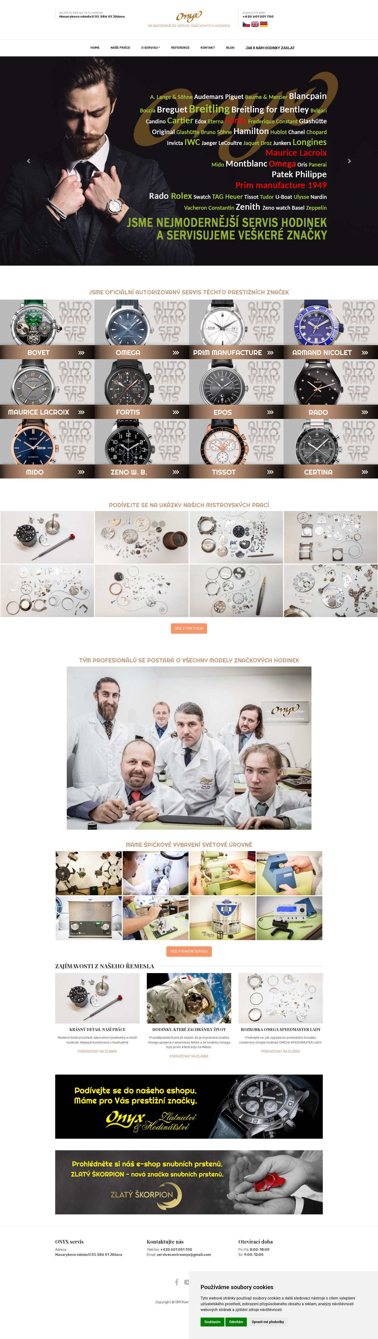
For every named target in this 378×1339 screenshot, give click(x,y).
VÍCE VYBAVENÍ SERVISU (189, 951)
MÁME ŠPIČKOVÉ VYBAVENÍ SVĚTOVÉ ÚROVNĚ (189, 844)
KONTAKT (208, 47)
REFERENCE (180, 47)
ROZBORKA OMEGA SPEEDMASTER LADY (281, 1029)
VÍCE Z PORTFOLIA (189, 628)
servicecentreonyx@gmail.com (184, 1254)
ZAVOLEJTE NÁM (254, 13)
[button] (28, 161)
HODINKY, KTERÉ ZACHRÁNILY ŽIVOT (189, 1029)
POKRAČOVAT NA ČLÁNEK (97, 1051)
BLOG (230, 47)
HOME (95, 47)
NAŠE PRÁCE (120, 47)
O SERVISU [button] (149, 47)
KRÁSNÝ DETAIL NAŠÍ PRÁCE (97, 1029)
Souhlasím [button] (212, 1322)
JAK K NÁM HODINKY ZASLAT (270, 48)
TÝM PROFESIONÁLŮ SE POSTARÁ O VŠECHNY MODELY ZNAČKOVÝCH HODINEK (189, 660)
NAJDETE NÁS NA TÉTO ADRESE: (81, 13)
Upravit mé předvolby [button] (268, 1322)
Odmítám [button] (236, 1322)
